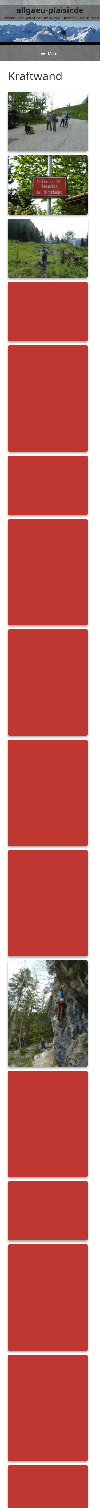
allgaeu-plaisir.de (50, 10)
